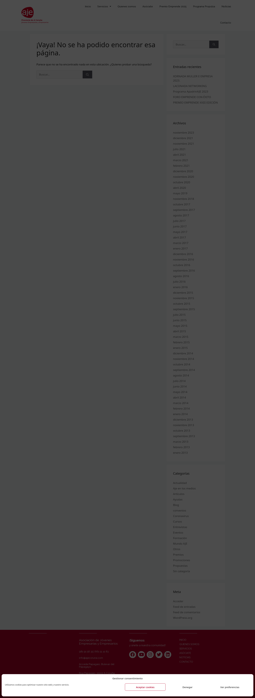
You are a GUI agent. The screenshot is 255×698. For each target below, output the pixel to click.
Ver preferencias (229, 687)
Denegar (187, 687)
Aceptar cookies (145, 687)
